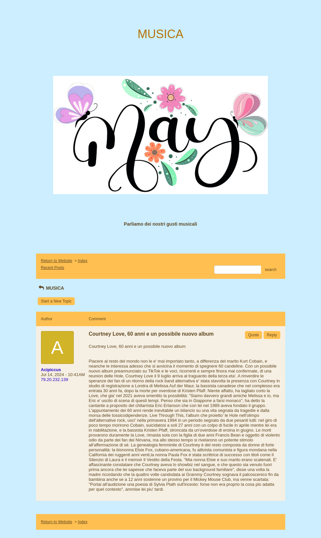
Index (82, 260)
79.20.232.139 (54, 379)
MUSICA (51, 288)
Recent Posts (52, 267)
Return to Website (56, 260)
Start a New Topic (56, 301)
